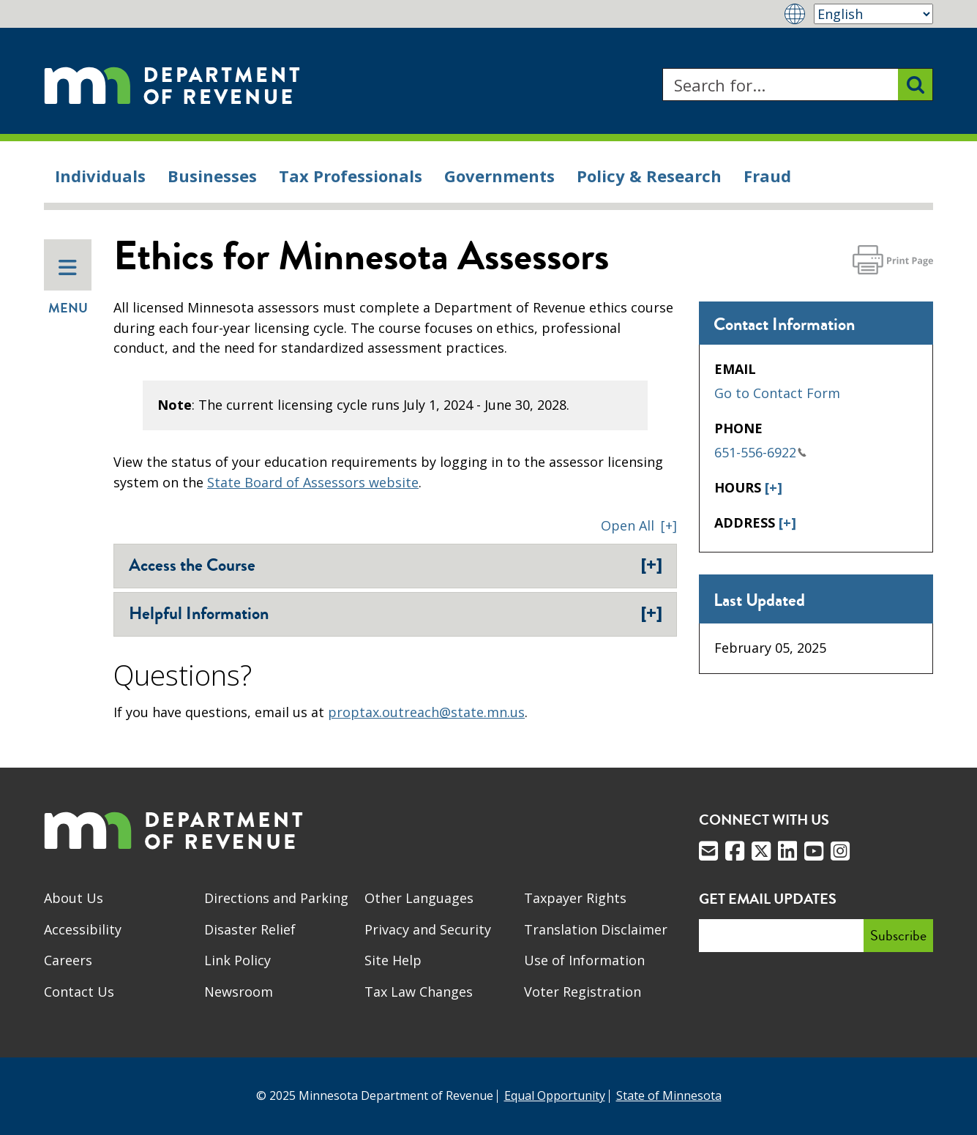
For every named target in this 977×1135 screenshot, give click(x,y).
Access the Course (395, 565)
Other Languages (418, 898)
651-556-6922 (760, 452)
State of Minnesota (669, 1095)
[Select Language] (873, 14)
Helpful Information (395, 613)
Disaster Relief (250, 929)
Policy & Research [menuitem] (649, 176)
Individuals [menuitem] (100, 176)
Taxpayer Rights (575, 898)
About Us (73, 898)
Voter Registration (582, 991)
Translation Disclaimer (595, 929)
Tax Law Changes (418, 991)
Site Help (393, 960)
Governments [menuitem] (499, 176)
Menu (68, 288)
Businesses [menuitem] (212, 176)
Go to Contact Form (777, 393)
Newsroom (238, 991)
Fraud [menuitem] (767, 176)
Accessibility (82, 929)
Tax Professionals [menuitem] (350, 176)
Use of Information (584, 960)
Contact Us (79, 991)
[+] (773, 487)
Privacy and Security (427, 929)
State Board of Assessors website (313, 482)
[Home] (172, 84)
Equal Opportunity (554, 1095)
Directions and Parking (276, 898)
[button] (639, 525)
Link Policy (237, 960)
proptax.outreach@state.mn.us (426, 712)
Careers (68, 960)
